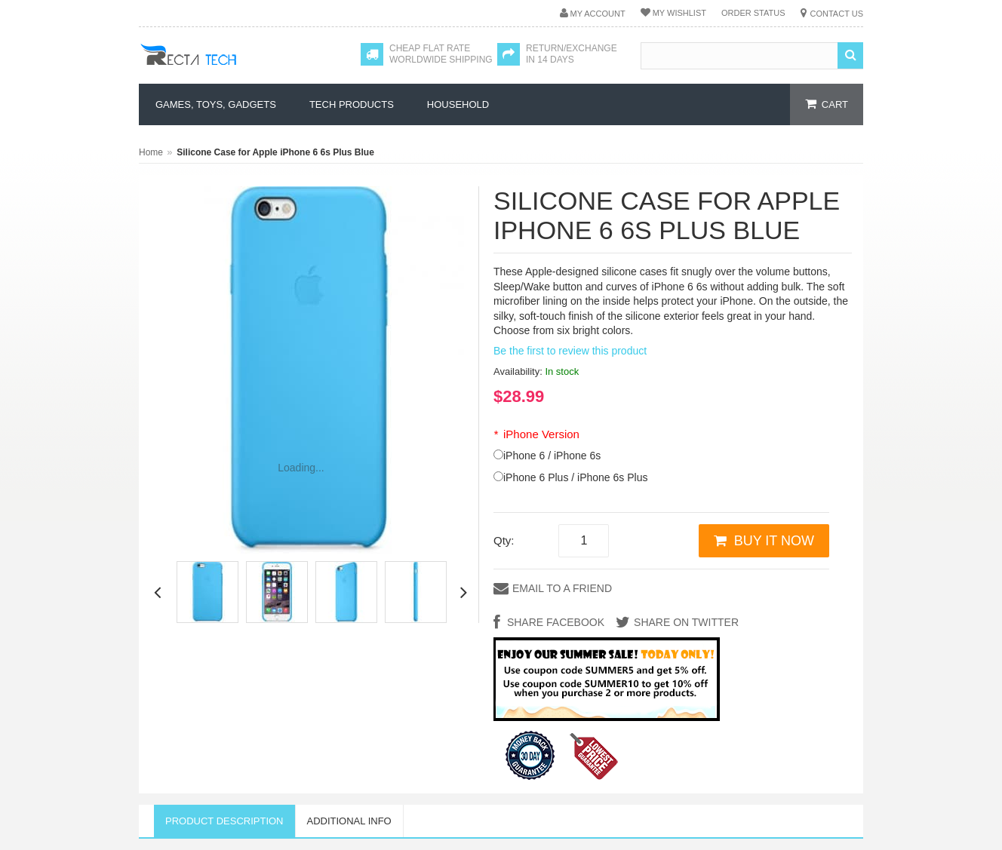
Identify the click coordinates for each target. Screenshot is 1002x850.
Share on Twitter (686, 622)
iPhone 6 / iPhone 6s (552, 456)
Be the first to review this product (570, 351)
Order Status (753, 12)
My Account (597, 13)
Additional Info (349, 821)
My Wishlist (679, 12)
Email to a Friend (562, 588)
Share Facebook (554, 622)
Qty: (504, 540)
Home (151, 152)
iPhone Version (536, 434)
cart (835, 104)
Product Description (224, 821)
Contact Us (837, 13)
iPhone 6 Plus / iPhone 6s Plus (575, 477)
